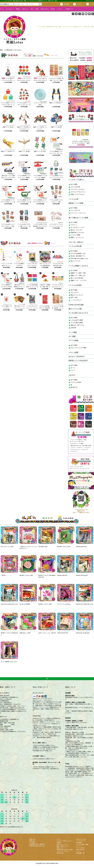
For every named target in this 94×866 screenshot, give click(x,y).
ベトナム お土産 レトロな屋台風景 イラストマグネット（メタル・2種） (40, 226)
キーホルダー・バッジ (77, 227)
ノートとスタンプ (76, 300)
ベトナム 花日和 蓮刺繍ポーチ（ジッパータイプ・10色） (32, 286)
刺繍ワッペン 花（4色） (40, 151)
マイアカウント (81, 841)
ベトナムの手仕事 (75, 246)
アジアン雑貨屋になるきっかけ (9, 661)
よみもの (72, 375)
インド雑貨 (73, 332)
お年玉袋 (73, 327)
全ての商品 (74, 184)
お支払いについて (62, 844)
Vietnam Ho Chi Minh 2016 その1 (9, 604)
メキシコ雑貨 (73, 352)
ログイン (79, 4)
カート (92, 4)
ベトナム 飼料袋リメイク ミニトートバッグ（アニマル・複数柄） (56, 177)
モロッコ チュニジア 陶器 (78, 347)
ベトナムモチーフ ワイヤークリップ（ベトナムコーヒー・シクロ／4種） (56, 226)
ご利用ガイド (68, 9)
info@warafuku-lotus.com (36, 846)
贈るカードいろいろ (77, 295)
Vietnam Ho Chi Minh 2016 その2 (84, 604)
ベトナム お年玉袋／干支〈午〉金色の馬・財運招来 (45, 308)
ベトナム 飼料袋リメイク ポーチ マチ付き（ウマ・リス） (40, 202)
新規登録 (66, 4)
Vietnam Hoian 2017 (62, 575)
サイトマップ (89, 0)
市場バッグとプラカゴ (77, 194)
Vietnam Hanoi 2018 (81, 546)
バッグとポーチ (87, 447)
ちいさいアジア (84, 449)
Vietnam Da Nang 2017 (82, 575)
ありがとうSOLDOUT (77, 356)
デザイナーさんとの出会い (64, 604)
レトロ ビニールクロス (78, 189)
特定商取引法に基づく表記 (65, 849)
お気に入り (25, 9)
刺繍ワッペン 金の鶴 (24, 151)
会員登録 (79, 842)
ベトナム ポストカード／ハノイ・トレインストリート (32, 308)
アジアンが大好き (76, 382)
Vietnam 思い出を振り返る (83, 633)
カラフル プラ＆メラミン (78, 192)
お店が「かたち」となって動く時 (47, 633)
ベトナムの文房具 (75, 285)
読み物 (52, 9)
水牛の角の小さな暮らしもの (79, 258)
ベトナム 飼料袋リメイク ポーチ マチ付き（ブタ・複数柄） (24, 202)
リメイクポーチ (75, 210)
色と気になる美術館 (25, 604)
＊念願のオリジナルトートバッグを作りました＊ (28, 547)
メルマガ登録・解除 (82, 844)
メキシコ (81, 466)
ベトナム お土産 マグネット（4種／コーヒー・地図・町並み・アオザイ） (24, 226)
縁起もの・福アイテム (77, 325)
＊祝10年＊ (4, 575)
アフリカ (76, 466)
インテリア (73, 447)
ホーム (2, 9)
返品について (61, 848)
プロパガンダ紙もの (76, 242)
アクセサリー (79, 447)
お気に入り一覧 (81, 839)
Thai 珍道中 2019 (42, 546)
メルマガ (59, 9)
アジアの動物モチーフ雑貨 (80, 439)
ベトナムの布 (73, 199)
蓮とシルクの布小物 (77, 278)
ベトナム (71, 466)
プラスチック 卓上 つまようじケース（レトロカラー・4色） (58, 286)
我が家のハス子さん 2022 (63, 546)
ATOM (61, 853)
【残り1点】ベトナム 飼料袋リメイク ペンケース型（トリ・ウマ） (8, 177)
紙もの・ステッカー (77, 230)
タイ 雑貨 (72, 336)
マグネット (74, 225)
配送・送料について (63, 846)
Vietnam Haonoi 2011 (62, 633)
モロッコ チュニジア (74, 468)
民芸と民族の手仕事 (86, 445)
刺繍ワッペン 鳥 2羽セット (56, 103)
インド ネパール (83, 468)
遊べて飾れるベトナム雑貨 (78, 218)
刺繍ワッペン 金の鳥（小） (8, 151)
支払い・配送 (35, 9)
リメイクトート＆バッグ (78, 213)
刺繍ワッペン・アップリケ (79, 280)
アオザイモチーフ (74, 443)
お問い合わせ (44, 9)
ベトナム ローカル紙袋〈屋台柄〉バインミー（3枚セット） (56, 80)
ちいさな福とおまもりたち (78, 313)
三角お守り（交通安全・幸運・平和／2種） (45, 286)
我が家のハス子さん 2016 (45, 604)
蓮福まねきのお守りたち (76, 445)
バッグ (73, 370)
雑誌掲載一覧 (80, 853)
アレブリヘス (75, 441)
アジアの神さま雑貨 (77, 322)
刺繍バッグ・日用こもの (78, 275)
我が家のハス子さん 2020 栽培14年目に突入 (47, 576)
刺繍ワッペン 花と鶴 (56, 127)
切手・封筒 (74, 297)
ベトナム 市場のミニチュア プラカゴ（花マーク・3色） (8, 104)
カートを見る (80, 848)
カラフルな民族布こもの (78, 253)
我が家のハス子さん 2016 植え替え (9, 633)
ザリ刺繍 (81, 443)
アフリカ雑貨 (73, 340)
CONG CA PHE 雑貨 (76, 305)
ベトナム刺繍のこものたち (78, 266)
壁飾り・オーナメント (77, 237)
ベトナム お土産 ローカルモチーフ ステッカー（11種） (24, 104)
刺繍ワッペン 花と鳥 (8, 127)
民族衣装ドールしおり (77, 232)
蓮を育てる (74, 387)
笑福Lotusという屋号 (25, 633)
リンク (78, 851)
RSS (58, 853)
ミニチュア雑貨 (75, 235)
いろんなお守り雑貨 (77, 320)
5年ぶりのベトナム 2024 (7, 546)
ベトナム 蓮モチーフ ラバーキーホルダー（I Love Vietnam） (8, 80)
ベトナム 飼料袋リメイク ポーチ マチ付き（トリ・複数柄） (8, 202)
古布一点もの (81, 441)
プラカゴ (72, 439)
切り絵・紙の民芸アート (78, 256)
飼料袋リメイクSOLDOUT (78, 361)
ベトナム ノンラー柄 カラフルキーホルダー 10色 (24, 80)
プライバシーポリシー (63, 851)
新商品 (18, 9)
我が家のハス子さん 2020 (26, 575)
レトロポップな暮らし (77, 180)
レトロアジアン (74, 451)
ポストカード (75, 292)
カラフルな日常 (75, 187)
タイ (88, 468)
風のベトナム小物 (75, 309)
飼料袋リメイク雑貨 (76, 203)
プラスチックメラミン (75, 449)
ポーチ (73, 368)
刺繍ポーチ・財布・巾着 (78, 273)
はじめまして (10, 9)
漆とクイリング (75, 261)
